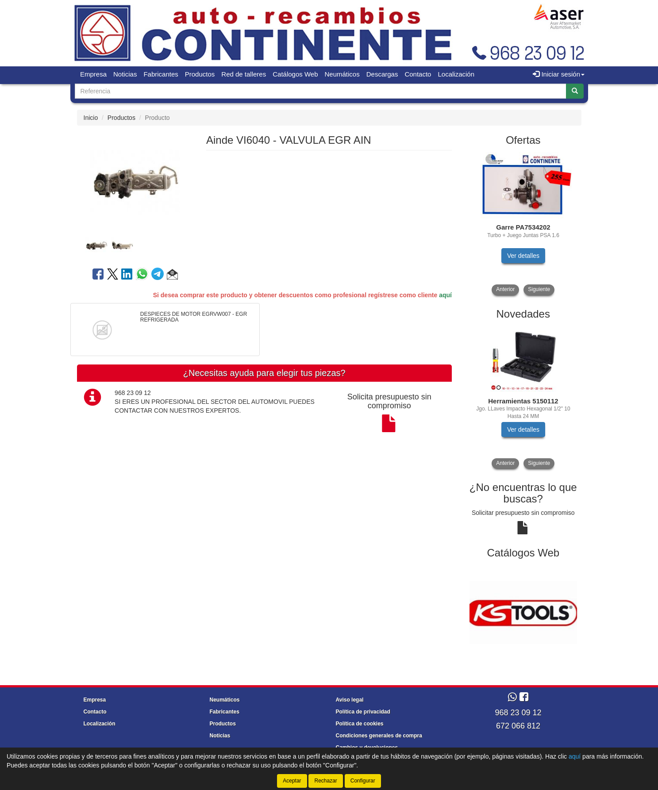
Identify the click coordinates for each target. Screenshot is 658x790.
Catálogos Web (295, 74)
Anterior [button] (505, 289)
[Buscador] (320, 91)
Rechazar (325, 781)
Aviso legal (350, 700)
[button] (172, 275)
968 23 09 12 (518, 712)
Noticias (125, 74)
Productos (200, 74)
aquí (445, 295)
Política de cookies (360, 724)
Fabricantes (160, 74)
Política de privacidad (363, 712)
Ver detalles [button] (523, 255)
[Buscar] (575, 91)
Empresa (93, 74)
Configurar (362, 781)
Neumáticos (342, 74)
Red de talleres (243, 74)
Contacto (417, 74)
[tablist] (135, 245)
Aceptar (292, 781)
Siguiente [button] (539, 289)
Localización (456, 74)
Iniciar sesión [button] (559, 74)
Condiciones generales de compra (379, 735)
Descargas (382, 74)
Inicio (91, 117)
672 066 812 (518, 725)
